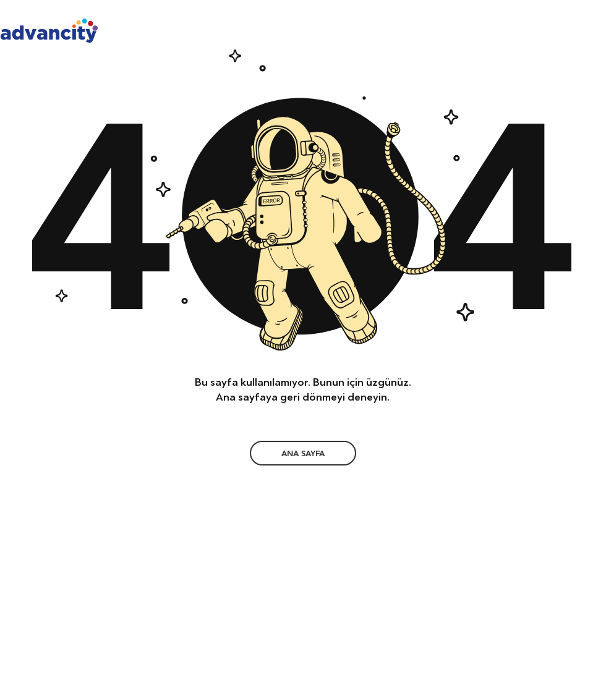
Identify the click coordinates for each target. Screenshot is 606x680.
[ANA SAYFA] (303, 453)
